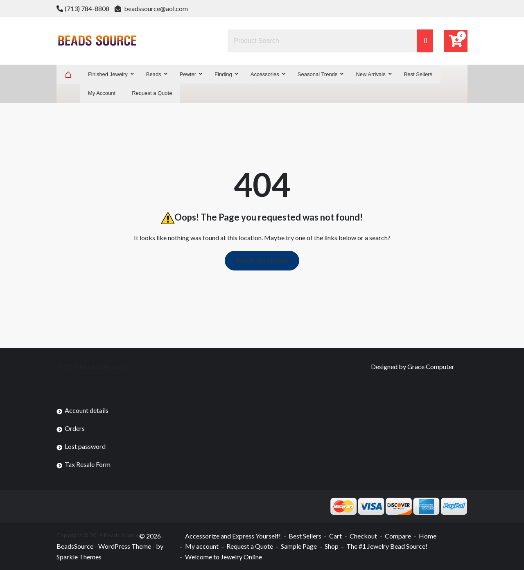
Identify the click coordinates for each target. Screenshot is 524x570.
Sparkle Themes (79, 557)
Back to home (262, 260)
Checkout (363, 536)
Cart (335, 536)
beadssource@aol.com (151, 8)
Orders (75, 428)
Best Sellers (305, 536)
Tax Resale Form (88, 464)
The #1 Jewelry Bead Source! (386, 546)
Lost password (85, 446)
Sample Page (299, 546)
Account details (86, 410)
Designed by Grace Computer (412, 366)
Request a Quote (249, 546)
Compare (398, 536)
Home (427, 536)
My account (202, 546)
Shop (332, 546)
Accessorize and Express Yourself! (233, 536)
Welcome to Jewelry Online (223, 557)
